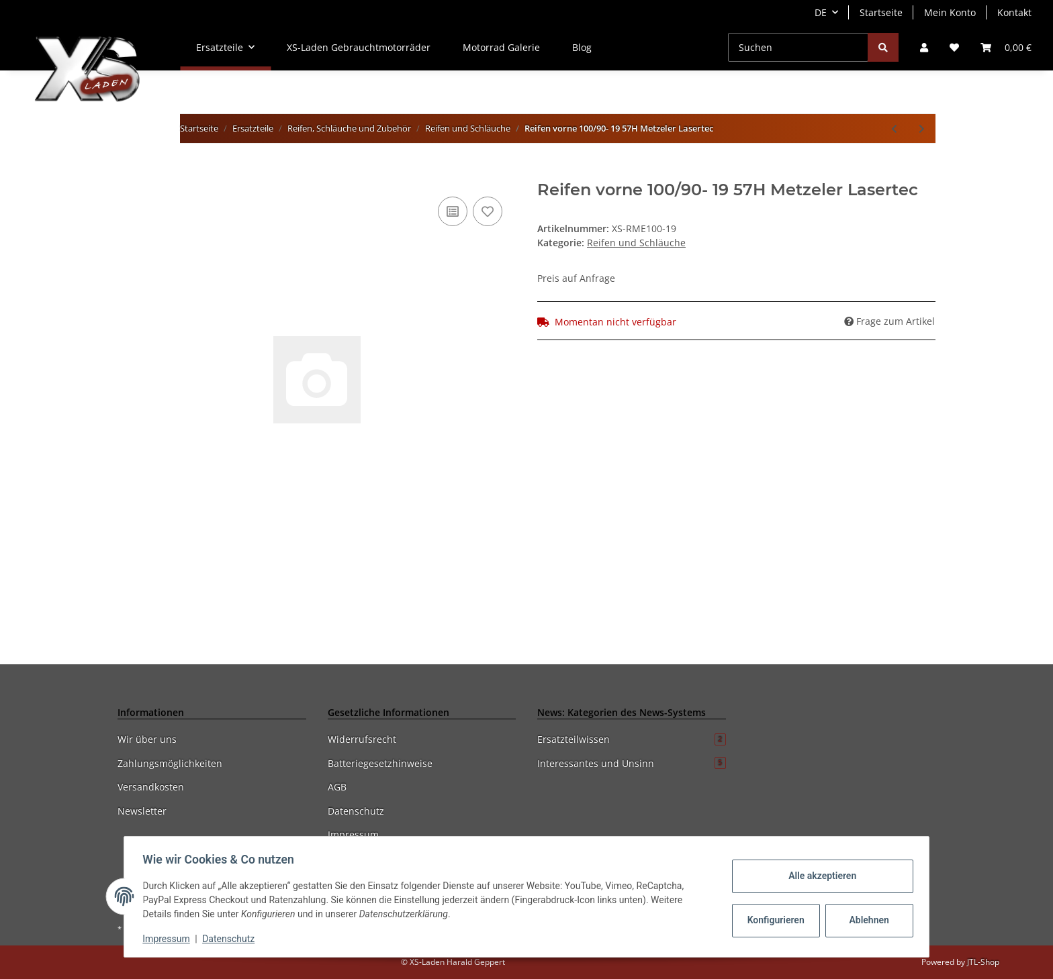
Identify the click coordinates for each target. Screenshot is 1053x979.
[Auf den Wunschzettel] (487, 211)
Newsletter (142, 811)
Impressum (353, 834)
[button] (924, 47)
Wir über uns (147, 739)
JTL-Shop (983, 962)
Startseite (881, 12)
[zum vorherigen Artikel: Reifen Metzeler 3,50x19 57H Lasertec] (894, 128)
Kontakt (1014, 12)
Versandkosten (151, 786)
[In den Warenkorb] (128, 173)
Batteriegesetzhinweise (380, 763)
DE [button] (821, 12)
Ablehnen (866, 920)
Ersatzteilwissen (631, 739)
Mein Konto (950, 12)
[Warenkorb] (1006, 47)
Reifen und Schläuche (636, 242)
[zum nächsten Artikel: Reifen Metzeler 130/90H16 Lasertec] (921, 128)
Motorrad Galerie (501, 47)
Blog (582, 47)
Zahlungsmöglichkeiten (170, 763)
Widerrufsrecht (362, 739)
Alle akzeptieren (819, 875)
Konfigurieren (774, 920)
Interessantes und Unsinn (631, 763)
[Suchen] (798, 47)
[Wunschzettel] (954, 47)
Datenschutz (356, 811)
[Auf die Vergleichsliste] (452, 211)
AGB (337, 786)
